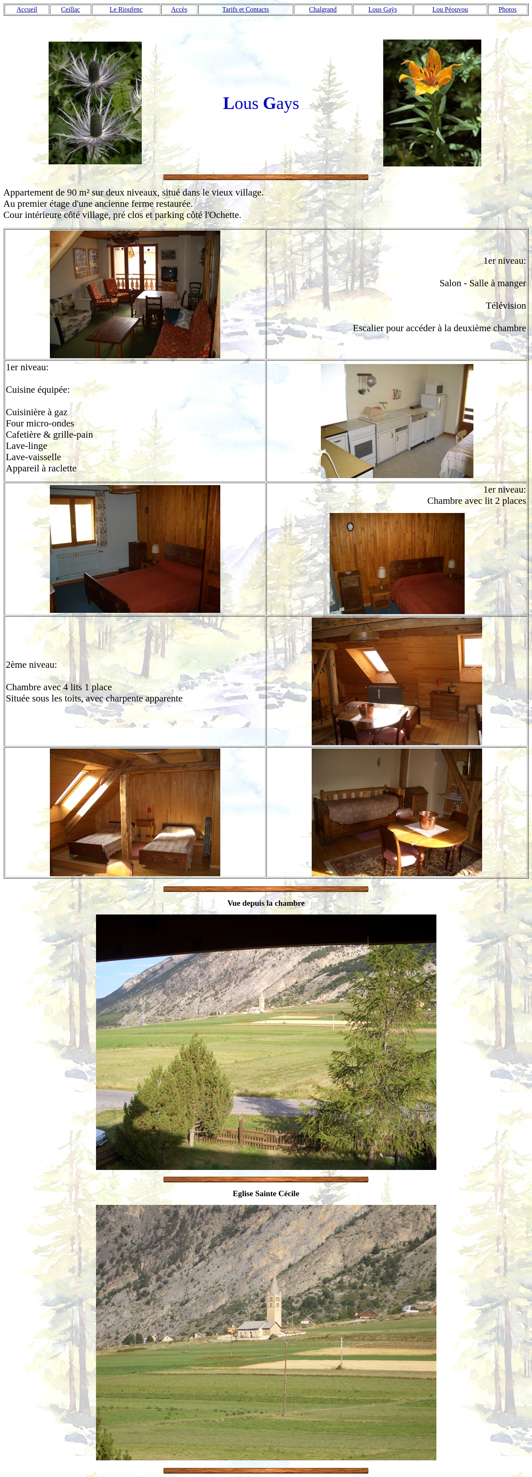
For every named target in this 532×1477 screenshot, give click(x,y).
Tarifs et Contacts (245, 9)
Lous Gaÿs (382, 9)
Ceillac (70, 9)
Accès (179, 9)
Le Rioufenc (126, 9)
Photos (507, 9)
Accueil (27, 9)
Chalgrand (323, 9)
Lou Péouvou (450, 9)
